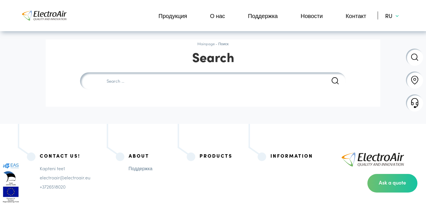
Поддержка (263, 15)
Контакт (356, 15)
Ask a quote (392, 182)
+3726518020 (52, 186)
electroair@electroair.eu (65, 177)
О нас (217, 15)
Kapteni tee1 (52, 168)
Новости (311, 15)
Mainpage (206, 43)
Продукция (172, 15)
